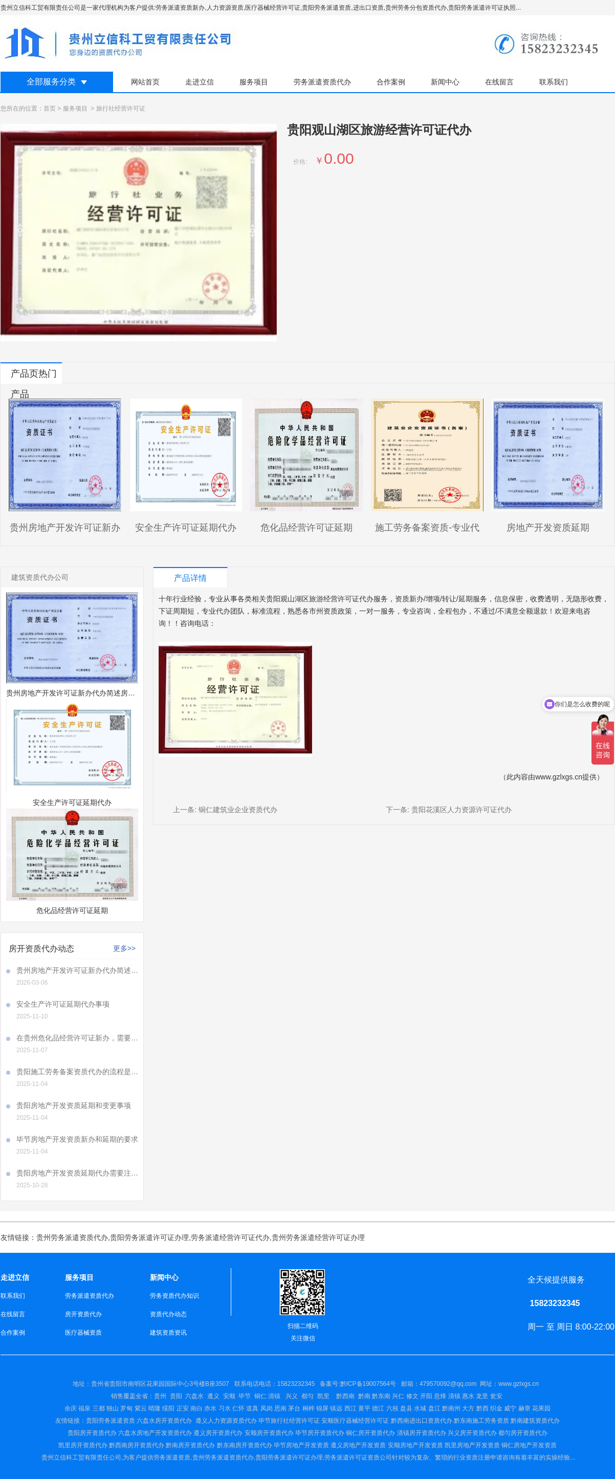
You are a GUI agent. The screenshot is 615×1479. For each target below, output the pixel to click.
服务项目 (253, 82)
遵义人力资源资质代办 (226, 1420)
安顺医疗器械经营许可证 (355, 1420)
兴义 (291, 1396)
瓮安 (497, 1396)
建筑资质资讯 (168, 1332)
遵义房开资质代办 (218, 1433)
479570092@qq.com (448, 1383)
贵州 (160, 1396)
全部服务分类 (51, 81)
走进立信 (199, 82)
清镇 (274, 1396)
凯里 (323, 1396)
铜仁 (260, 1396)
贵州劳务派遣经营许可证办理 (318, 1237)
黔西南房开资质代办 (136, 1445)
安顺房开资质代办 (269, 1433)
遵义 (213, 1396)
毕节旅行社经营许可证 (289, 1420)
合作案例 (391, 82)
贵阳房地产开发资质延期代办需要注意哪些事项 (77, 1173)
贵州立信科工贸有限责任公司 (81, 1457)
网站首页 (145, 82)
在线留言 (499, 82)
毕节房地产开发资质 (301, 1445)
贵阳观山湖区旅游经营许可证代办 (320, 599)
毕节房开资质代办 (319, 1433)
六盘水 (194, 1396)
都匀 (307, 1396)
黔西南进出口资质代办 (421, 1420)
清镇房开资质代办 (421, 1433)
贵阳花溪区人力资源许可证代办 (461, 810)
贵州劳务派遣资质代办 (72, 1237)
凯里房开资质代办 (82, 1445)
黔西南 (345, 1396)
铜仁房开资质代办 (370, 1433)
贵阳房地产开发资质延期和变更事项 (73, 1105)
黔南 (364, 1396)
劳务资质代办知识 (174, 1295)
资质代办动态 (168, 1314)
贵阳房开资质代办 (92, 1433)
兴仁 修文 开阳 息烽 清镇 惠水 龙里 (440, 1396)
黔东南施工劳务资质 (481, 1420)
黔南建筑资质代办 (535, 1420)
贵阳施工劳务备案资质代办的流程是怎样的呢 (77, 1072)
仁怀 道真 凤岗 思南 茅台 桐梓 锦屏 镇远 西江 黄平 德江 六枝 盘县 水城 (329, 1408)
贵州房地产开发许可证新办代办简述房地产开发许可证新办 (77, 970)
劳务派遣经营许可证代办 (230, 1237)
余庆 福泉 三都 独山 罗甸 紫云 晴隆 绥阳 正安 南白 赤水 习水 (148, 1408)
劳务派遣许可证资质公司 (358, 1457)
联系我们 (553, 82)
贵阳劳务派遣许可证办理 (149, 1237)
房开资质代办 (83, 1314)
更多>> (124, 948)
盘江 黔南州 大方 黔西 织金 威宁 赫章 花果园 (489, 1408)
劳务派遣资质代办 (322, 82)
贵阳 (176, 1396)
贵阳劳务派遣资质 (95, 1420)
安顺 (229, 1396)
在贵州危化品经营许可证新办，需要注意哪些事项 (77, 1038)
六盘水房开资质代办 (165, 1420)
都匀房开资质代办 (522, 1433)
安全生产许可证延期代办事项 (62, 1004)
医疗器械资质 (83, 1332)
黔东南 (381, 1396)
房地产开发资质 (364, 1445)
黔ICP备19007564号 (368, 1383)
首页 (49, 108)
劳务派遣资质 (171, 1457)
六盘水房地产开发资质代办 (155, 1433)
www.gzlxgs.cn (558, 777)
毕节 (244, 1396)
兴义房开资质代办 (472, 1433)
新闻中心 (445, 82)
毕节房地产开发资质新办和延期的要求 (77, 1139)
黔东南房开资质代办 (244, 1445)
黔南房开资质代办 (190, 1445)
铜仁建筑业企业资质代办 (238, 810)
